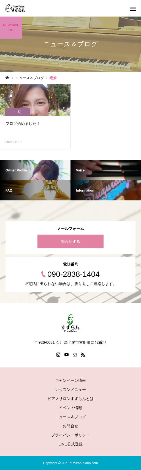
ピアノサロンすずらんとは (70, 398)
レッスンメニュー (70, 389)
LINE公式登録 (70, 444)
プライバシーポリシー (70, 435)
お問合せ (70, 426)
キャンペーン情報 (70, 380)
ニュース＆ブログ (70, 417)
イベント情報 (70, 407)
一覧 (17, 112)
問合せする (70, 241)
